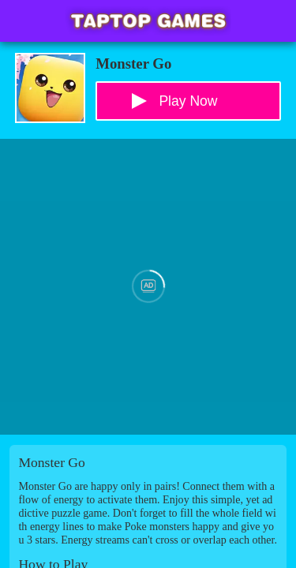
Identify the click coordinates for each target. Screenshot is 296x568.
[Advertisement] (148, 287)
